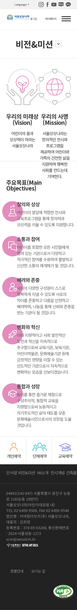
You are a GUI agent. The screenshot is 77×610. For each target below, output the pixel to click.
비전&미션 (34, 44)
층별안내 (16, 570)
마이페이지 (50, 19)
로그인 (33, 19)
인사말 (11, 473)
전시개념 (57, 473)
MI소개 (42, 473)
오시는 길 (38, 570)
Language (21, 4)
